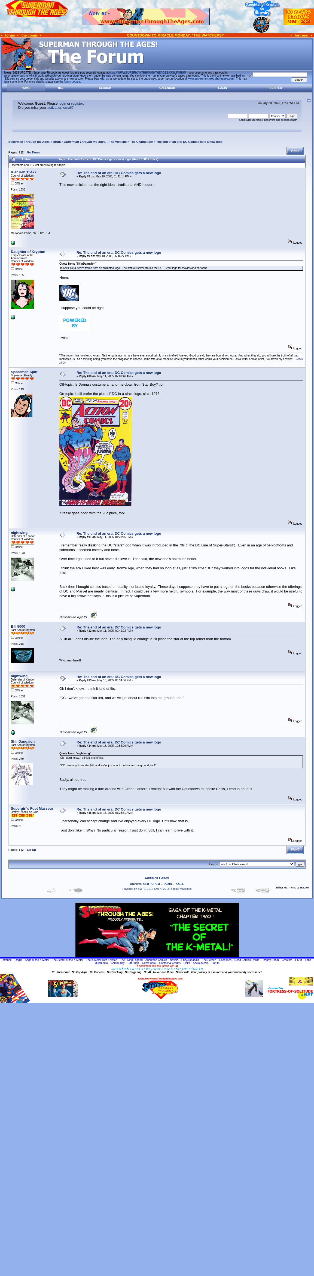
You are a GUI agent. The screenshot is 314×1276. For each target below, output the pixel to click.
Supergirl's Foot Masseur (32, 808)
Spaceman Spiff (24, 372)
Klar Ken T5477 (23, 172)
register (77, 103)
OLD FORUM (151, 883)
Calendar (167, 87)
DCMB (168, 883)
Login (222, 87)
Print (295, 151)
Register (274, 87)
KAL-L (180, 883)
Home (26, 87)
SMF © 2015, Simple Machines (172, 888)
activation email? (60, 107)
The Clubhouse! (141, 141)
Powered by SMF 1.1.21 (137, 888)
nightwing (19, 533)
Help (62, 87)
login (62, 103)
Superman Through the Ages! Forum (34, 141)
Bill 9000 (18, 626)
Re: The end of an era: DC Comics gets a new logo (119, 173)
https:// (147, 72)
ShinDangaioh (23, 741)
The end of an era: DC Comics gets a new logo (189, 141)
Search (105, 87)
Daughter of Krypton (28, 252)
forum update (72, 81)
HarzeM (304, 887)
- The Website (95, 141)
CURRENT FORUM (157, 877)
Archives (136, 883)
